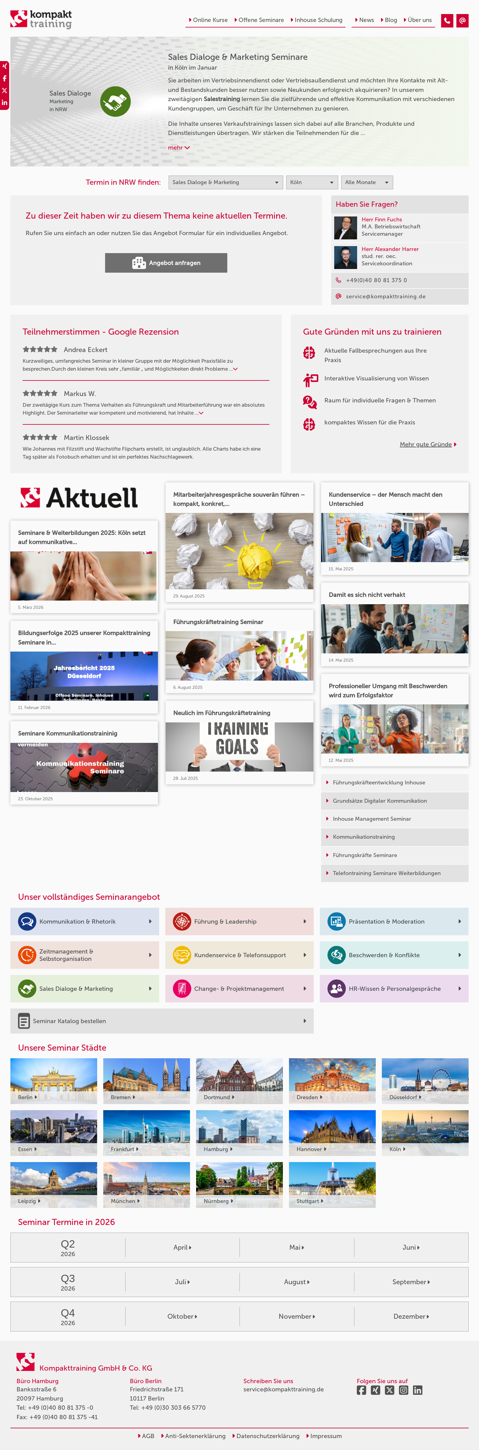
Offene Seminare (259, 20)
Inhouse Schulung (316, 20)
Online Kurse (208, 20)
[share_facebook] (4, 79)
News (364, 20)
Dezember (411, 1316)
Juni (411, 1247)
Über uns (417, 20)
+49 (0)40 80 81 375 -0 (60, 1407)
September (411, 1282)
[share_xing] (4, 67)
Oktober (182, 1316)
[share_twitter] (4, 91)
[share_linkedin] (4, 104)
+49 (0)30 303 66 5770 (173, 1407)
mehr (179, 147)
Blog (388, 20)
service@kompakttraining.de (283, 1389)
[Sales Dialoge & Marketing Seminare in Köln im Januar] (447, 20)
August (296, 1282)
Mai (296, 1247)
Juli (182, 1282)
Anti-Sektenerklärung (193, 1436)
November (297, 1316)
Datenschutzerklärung (266, 1436)
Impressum (324, 1436)
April (182, 1247)
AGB (146, 1436)
